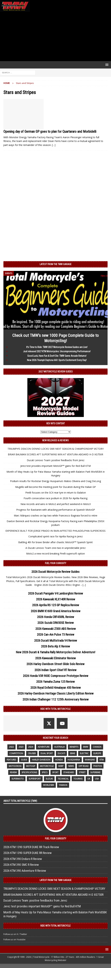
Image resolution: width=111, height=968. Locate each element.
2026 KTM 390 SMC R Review (21, 864)
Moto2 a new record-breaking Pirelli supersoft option (55, 553)
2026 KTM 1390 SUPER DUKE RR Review (27, 853)
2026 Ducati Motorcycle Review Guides (55, 571)
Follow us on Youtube (14, 939)
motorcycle (47, 766)
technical (63, 778)
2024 (30, 746)
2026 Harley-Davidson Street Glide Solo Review (55, 664)
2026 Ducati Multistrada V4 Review (55, 640)
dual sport (47, 753)
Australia (59, 746)
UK (88, 778)
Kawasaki (90, 759)
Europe (97, 753)
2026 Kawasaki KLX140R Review (55, 599)
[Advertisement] (55, 36)
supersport (35, 778)
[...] (84, 584)
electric (84, 753)
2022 (11, 746)
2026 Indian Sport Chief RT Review (55, 670)
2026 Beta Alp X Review (55, 646)
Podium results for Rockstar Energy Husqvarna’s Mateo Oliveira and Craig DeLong (55, 481)
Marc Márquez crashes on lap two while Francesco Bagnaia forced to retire (55, 515)
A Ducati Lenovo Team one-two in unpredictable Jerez (55, 547)
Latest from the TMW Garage (55, 264)
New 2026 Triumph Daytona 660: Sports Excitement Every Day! (57, 360)
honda (59, 759)
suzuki (49, 778)
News (71, 766)
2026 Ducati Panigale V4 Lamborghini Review (55, 593)
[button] (106, 64)
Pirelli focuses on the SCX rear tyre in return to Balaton (55, 492)
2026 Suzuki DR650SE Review (55, 622)
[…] (53, 145)
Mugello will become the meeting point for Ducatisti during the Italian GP (55, 487)
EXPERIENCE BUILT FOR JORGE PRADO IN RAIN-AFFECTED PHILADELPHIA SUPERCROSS (55, 530)
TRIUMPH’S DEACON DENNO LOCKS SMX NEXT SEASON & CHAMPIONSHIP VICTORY (56, 448)
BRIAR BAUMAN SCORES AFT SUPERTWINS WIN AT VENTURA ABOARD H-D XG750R (55, 454)
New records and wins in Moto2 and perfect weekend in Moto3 (56, 504)
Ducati (61, 753)
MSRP (60, 766)
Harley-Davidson (41, 759)
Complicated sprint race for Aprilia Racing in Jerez (55, 536)
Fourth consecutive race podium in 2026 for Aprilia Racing (55, 498)
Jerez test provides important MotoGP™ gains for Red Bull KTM (55, 465)
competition (16, 753)
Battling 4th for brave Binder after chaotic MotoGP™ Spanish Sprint (55, 542)
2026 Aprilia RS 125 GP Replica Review (55, 605)
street (82, 772)
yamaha (63, 785)
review (13, 772)
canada (97, 746)
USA (97, 778)
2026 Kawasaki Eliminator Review (55, 658)
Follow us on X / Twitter (15, 934)
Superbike (95, 772)
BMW (85, 746)
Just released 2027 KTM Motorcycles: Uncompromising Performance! (56, 351)
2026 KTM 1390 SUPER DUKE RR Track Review (31, 847)
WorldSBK (48, 785)
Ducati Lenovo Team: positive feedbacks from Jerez (55, 460)
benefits (74, 746)
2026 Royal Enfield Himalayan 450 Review (55, 687)
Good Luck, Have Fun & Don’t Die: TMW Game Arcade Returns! (56, 355)
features (11, 759)
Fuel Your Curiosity (55, 563)
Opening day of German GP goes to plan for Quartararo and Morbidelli (49, 131)
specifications (29, 772)
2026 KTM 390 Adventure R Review (24, 870)
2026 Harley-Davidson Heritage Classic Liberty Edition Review (56, 693)
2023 (21, 746)
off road (84, 766)
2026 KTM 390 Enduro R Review (22, 859)
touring (78, 778)
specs (44, 772)
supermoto (17, 778)
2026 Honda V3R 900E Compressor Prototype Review (55, 676)
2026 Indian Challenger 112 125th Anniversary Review (56, 699)
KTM (102, 759)
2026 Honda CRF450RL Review (55, 617)
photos (97, 766)
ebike (72, 753)
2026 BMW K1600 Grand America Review (55, 611)
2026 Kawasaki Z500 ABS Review (55, 628)
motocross (15, 766)
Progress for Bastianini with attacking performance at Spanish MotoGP (55, 509)
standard (68, 772)
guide (24, 759)
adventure (43, 746)
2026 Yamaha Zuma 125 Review (55, 681)
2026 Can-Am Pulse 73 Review (55, 634)
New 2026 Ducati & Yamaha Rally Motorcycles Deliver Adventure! (55, 652)
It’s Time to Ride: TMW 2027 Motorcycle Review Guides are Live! (56, 347)
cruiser (32, 753)
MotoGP (30, 766)
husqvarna (74, 759)
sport (55, 772)
